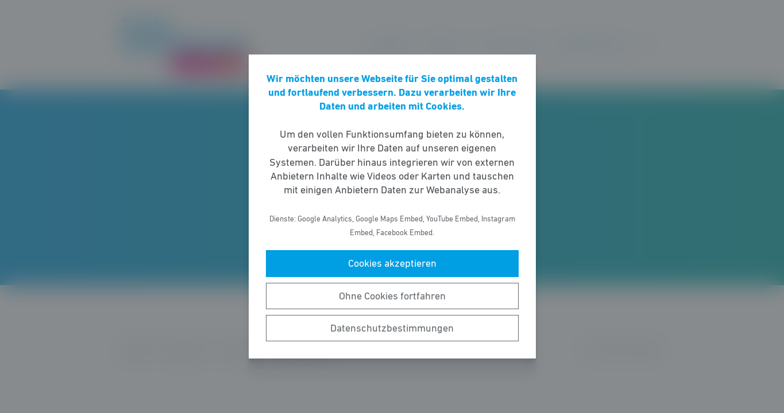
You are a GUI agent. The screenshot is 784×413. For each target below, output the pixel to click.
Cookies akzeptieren (392, 263)
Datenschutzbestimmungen (392, 328)
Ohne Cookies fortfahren (392, 296)
